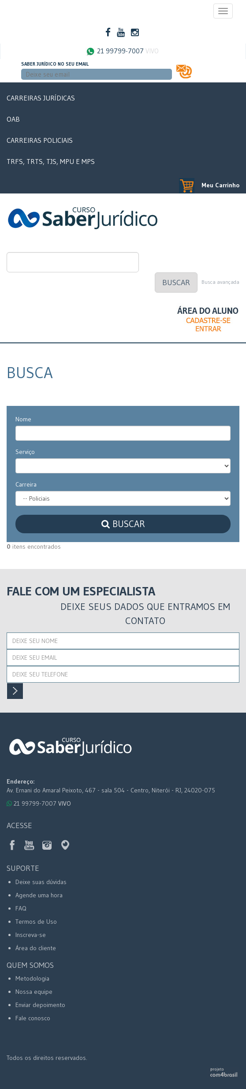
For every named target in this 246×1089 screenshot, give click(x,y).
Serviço (25, 452)
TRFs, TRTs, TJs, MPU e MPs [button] (51, 161)
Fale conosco (32, 1018)
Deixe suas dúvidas (41, 882)
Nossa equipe (33, 992)
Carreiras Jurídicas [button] (41, 97)
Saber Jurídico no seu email (55, 64)
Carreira (26, 484)
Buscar (176, 282)
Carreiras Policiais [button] (40, 140)
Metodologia (32, 978)
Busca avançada (220, 282)
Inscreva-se (30, 935)
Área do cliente (35, 948)
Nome (23, 419)
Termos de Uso (36, 921)
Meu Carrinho (209, 185)
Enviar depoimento (40, 1005)
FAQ (20, 908)
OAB (13, 119)
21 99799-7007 (122, 51)
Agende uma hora (39, 895)
